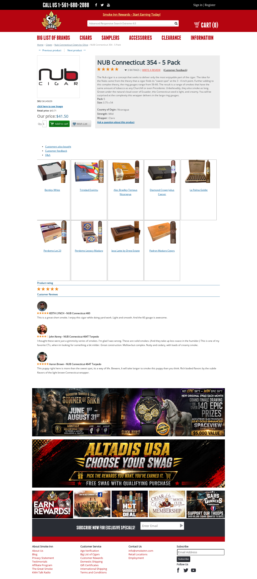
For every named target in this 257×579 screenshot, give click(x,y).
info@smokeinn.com (140, 550)
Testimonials (39, 561)
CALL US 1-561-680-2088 (66, 5)
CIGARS (86, 38)
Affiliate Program (42, 565)
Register (210, 5)
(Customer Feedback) (175, 70)
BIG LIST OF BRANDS (53, 38)
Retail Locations (137, 554)
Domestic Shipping (91, 561)
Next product (76, 50)
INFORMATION (202, 38)
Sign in (197, 5)
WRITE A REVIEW (151, 70)
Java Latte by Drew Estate (125, 250)
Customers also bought (58, 146)
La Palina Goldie (199, 190)
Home (40, 44)
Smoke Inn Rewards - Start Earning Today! (131, 14)
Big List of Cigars (90, 554)
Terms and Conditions (93, 572)
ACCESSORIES (140, 38)
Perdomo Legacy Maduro (89, 250)
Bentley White (52, 190)
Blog (34, 554)
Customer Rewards (91, 558)
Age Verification (89, 550)
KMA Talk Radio (41, 572)
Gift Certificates (89, 565)
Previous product (49, 50)
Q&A (47, 155)
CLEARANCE (171, 38)
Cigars (49, 44)
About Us (37, 550)
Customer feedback (56, 150)
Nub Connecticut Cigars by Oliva (71, 44)
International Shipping (93, 569)
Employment (136, 558)
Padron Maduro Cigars (162, 250)
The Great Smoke (42, 569)
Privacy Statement (43, 558)
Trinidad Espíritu (89, 190)
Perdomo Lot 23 (52, 250)
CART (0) (206, 25)
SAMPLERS (110, 38)
